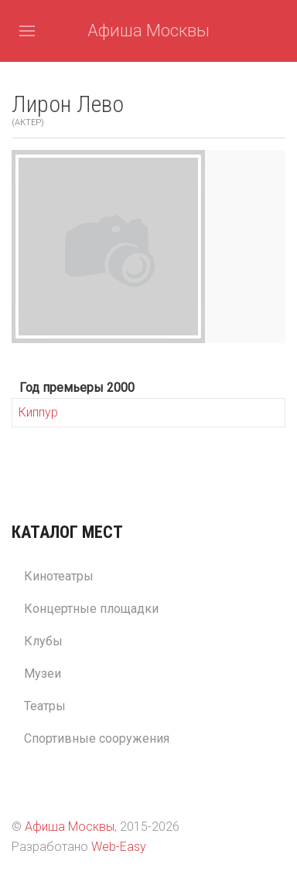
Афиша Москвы (148, 30)
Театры (45, 706)
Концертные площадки (91, 608)
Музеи (42, 673)
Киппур (38, 412)
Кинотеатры (59, 576)
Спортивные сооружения (96, 738)
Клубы (43, 641)
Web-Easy (118, 846)
